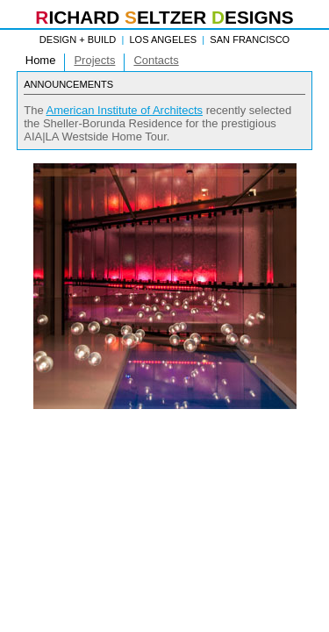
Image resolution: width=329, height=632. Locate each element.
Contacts (155, 60)
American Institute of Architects (124, 110)
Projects (94, 60)
